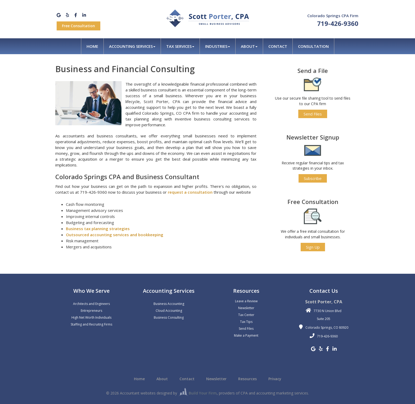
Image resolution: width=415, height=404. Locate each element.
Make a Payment (246, 335)
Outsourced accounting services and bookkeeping (114, 234)
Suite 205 (323, 319)
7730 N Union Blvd (327, 311)
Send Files (313, 114)
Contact (277, 46)
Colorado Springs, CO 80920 (326, 327)
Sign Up (313, 247)
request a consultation (190, 192)
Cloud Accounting (169, 310)
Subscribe (313, 178)
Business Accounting (169, 303)
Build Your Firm (197, 393)
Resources (247, 379)
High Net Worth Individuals (91, 317)
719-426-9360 (337, 23)
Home (92, 46)
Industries (217, 46)
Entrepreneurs (91, 310)
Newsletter (246, 308)
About (249, 46)
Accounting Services (132, 46)
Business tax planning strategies (98, 228)
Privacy (274, 379)
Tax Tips (246, 321)
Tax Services (180, 46)
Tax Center (246, 315)
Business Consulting (169, 317)
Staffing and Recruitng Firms (91, 324)
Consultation (313, 46)
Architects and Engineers (91, 303)
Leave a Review (246, 301)
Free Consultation (78, 25)
